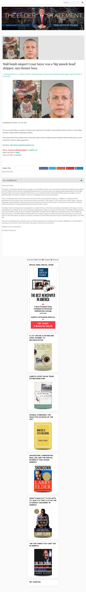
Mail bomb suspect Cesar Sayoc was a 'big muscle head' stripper (50, 74)
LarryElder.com (33, 150)
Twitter (18, 152)
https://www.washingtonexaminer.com (22, 145)
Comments (7, 76)
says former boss (75, 74)
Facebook (18, 155)
